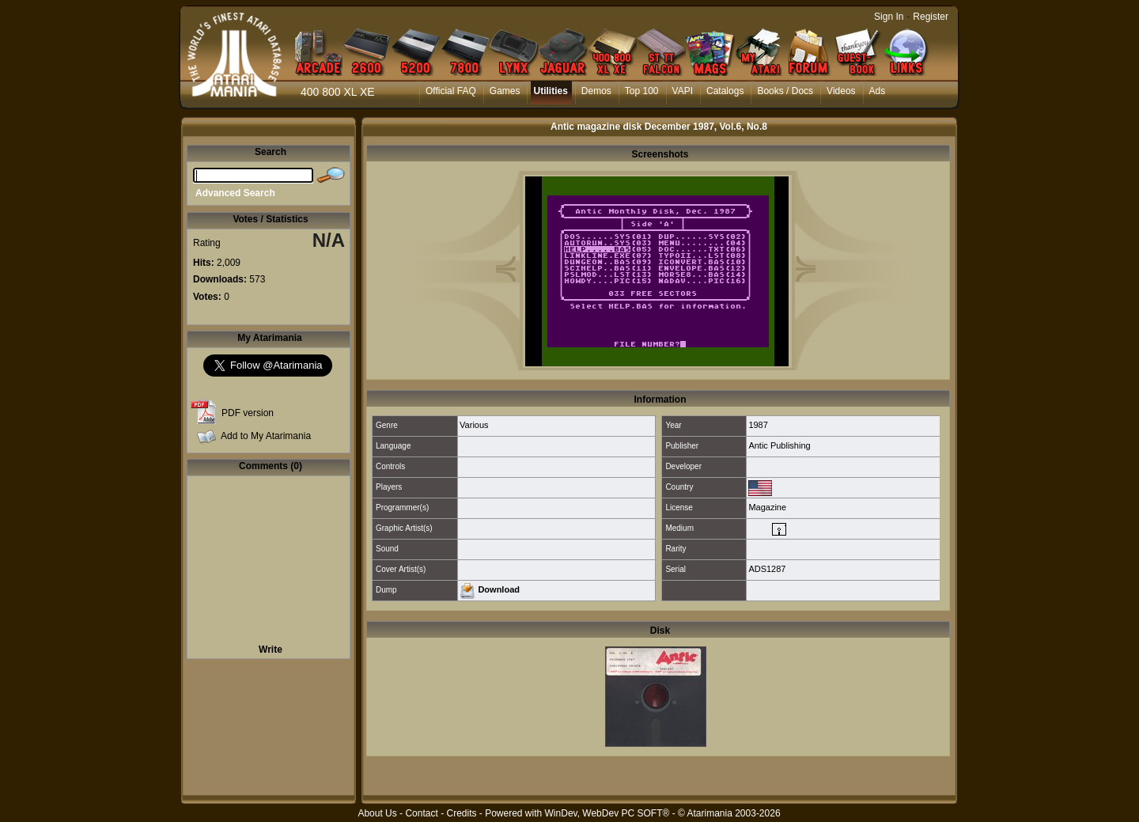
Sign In (888, 16)
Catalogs (725, 91)
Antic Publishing (779, 445)
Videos (841, 91)
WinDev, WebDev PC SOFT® (607, 813)
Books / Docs (785, 91)
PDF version (247, 413)
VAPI (682, 91)
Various (474, 425)
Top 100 (642, 91)
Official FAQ (451, 91)
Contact (421, 813)
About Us (377, 813)
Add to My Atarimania (266, 435)
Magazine (767, 507)
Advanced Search (235, 193)
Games (505, 91)
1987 (757, 425)
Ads (877, 91)
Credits (461, 813)
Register (930, 16)
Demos (596, 91)
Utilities (550, 91)
